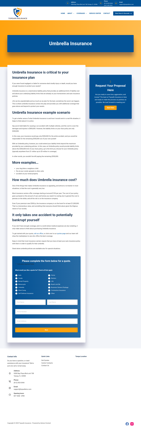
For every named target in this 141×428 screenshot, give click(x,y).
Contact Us (45, 365)
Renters (53, 278)
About (71, 13)
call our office (38, 233)
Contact (106, 13)
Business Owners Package (59, 287)
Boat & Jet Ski (55, 284)
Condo (20, 278)
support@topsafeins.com (126, 4)
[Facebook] (127, 424)
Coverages (82, 13)
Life (52, 281)
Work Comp (22, 290)
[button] (110, 108)
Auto (19, 275)
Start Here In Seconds (123, 13)
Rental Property (23, 281)
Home (63, 13)
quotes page (61, 233)
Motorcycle (22, 284)
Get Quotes (45, 360)
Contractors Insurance (58, 290)
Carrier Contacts (47, 363)
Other (53, 293)
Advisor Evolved (45, 423)
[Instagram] (132, 424)
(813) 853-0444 (19, 383)
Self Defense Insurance (25, 293)
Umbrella (21, 287)
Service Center (95, 13)
